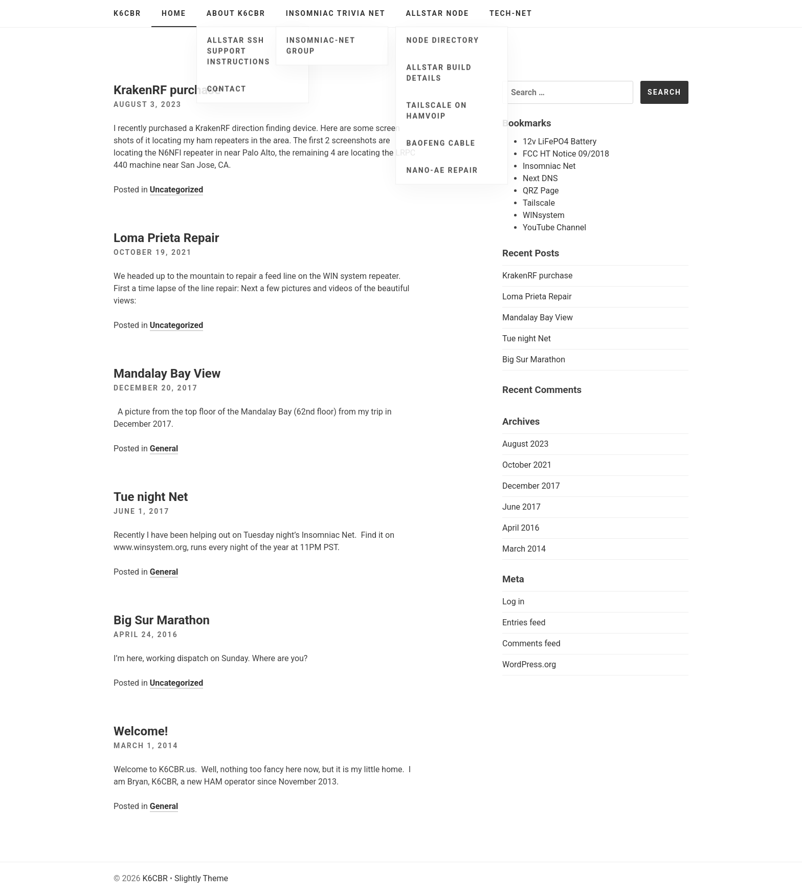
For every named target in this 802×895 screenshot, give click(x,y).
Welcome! (141, 731)
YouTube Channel (554, 227)
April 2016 (521, 528)
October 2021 (526, 465)
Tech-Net (510, 13)
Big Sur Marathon (162, 620)
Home (174, 13)
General (164, 448)
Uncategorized (176, 189)
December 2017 (531, 486)
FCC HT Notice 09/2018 (566, 154)
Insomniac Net (549, 166)
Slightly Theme (201, 878)
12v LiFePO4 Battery (559, 141)
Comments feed (531, 643)
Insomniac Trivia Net (336, 13)
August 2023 (525, 444)
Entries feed (524, 622)
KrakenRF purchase (167, 90)
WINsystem (544, 215)
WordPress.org (529, 664)
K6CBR (127, 13)
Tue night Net (151, 497)
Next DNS (540, 178)
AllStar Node (437, 13)
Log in (513, 601)
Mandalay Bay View (167, 373)
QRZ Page (541, 190)
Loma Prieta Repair (166, 238)
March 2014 (524, 549)
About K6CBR (236, 13)
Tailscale (539, 203)
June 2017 (521, 507)
